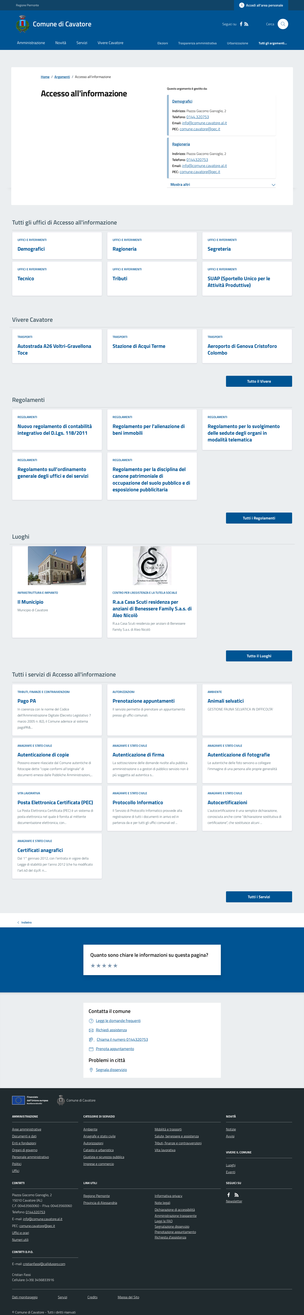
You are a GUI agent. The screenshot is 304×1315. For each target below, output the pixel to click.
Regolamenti (27, 417)
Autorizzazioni (124, 691)
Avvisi (230, 1136)
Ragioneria (181, 144)
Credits (92, 1297)
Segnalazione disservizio (172, 1226)
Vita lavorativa (29, 793)
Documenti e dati (24, 1136)
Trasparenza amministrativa (197, 43)
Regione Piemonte (27, 5)
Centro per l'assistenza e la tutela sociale (145, 592)
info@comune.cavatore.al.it (204, 123)
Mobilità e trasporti (168, 1129)
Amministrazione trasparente (176, 1215)
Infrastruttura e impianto (38, 592)
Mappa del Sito (128, 1297)
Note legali (162, 1202)
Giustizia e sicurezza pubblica (103, 1156)
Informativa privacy (168, 1195)
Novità (60, 43)
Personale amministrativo (30, 1156)
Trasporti (25, 336)
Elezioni (163, 43)
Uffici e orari (20, 1232)
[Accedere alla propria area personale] (261, 5)
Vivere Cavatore (110, 43)
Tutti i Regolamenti (259, 518)
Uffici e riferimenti (32, 239)
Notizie (231, 1129)
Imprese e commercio (98, 1163)
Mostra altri (180, 184)
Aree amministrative (26, 1129)
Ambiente (215, 691)
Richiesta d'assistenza (170, 1237)
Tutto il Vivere (259, 381)
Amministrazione (31, 43)
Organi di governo (24, 1150)
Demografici (182, 101)
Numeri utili (20, 1239)
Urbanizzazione (237, 43)
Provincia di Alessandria (100, 1202)
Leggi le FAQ (164, 1221)
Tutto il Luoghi (259, 656)
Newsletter (234, 1201)
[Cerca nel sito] (281, 24)
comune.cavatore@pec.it (200, 129)
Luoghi (231, 1165)
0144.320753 (197, 117)
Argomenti (62, 76)
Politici (16, 1163)
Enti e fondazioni (24, 1143)
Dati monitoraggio (25, 1297)
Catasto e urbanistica (98, 1150)
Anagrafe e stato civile (35, 745)
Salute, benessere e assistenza (177, 1136)
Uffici (15, 1170)
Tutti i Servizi (259, 897)
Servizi (81, 43)
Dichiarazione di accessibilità (175, 1209)
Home (45, 76)
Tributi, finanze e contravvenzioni (44, 691)
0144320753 (197, 159)
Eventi (230, 1172)
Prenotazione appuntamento (175, 1231)
